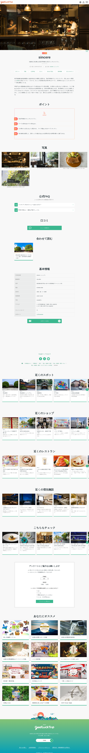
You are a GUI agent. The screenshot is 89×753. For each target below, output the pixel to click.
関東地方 (33, 363)
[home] (7, 2)
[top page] (18, 363)
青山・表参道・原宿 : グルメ (61, 363)
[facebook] (40, 358)
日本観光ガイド (25, 363)
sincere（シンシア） (54, 66)
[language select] (80, 2)
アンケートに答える (44, 602)
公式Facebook (40, 314)
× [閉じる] (49, 750)
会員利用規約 (32, 748)
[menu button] (86, 2)
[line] (48, 358)
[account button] (83, 2)
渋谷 (18, 80)
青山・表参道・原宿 (47, 363)
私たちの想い (22, 748)
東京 (39, 363)
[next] (87, 390)
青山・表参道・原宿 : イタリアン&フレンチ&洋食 (41, 365)
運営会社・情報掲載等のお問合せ (61, 748)
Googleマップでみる (44, 354)
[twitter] (44, 358)
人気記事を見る (43, 750)
